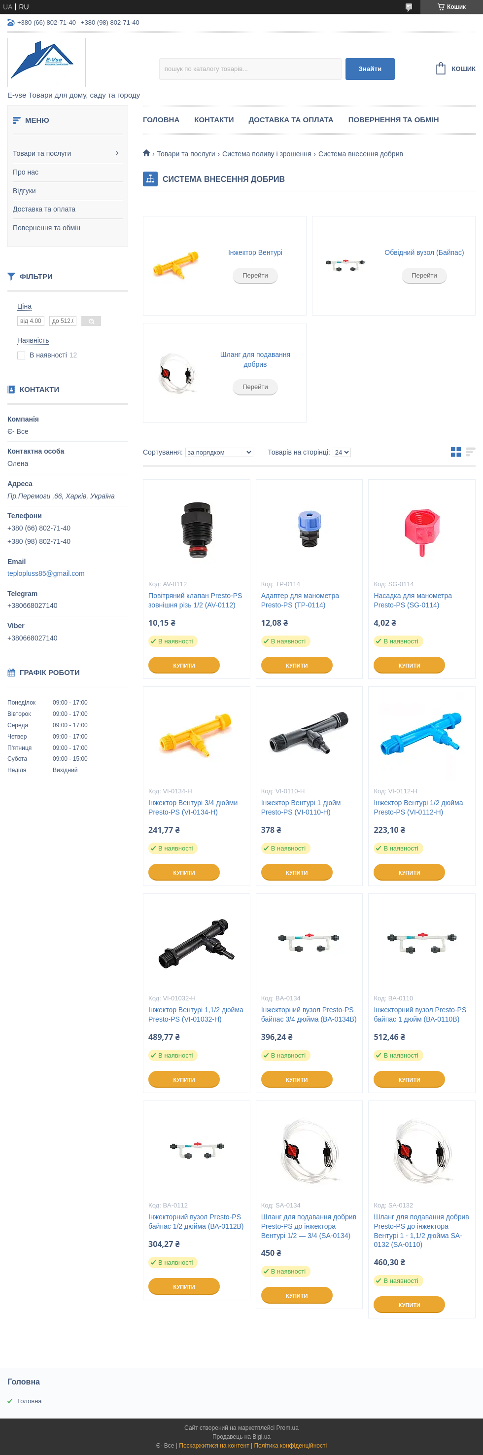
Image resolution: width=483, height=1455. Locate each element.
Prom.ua (287, 1427)
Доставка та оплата (44, 209)
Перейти (255, 275)
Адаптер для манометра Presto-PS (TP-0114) (300, 600)
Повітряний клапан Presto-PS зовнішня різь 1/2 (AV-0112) (195, 600)
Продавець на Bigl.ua (241, 1436)
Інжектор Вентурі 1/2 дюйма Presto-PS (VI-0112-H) (418, 807)
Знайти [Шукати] (369, 68)
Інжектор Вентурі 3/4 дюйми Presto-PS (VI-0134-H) (193, 807)
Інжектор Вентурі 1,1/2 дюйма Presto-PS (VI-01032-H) (195, 1014)
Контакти (214, 119)
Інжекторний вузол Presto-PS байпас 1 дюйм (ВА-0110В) (420, 1014)
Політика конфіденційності (290, 1445)
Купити (184, 666)
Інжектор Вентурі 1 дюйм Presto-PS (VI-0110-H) (301, 807)
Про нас (25, 172)
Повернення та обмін (46, 228)
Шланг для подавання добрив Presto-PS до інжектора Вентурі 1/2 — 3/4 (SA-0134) (308, 1226)
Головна (161, 119)
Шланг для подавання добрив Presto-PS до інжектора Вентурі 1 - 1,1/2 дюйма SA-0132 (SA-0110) (421, 1231)
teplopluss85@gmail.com (46, 573)
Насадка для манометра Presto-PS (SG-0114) (413, 600)
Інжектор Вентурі (255, 252)
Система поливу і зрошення (266, 154)
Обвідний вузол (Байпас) (424, 252)
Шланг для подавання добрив (255, 359)
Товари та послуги (42, 153)
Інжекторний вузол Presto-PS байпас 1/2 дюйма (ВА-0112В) (195, 1221)
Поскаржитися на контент (214, 1445)
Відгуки (24, 191)
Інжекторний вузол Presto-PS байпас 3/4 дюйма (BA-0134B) (309, 1014)
